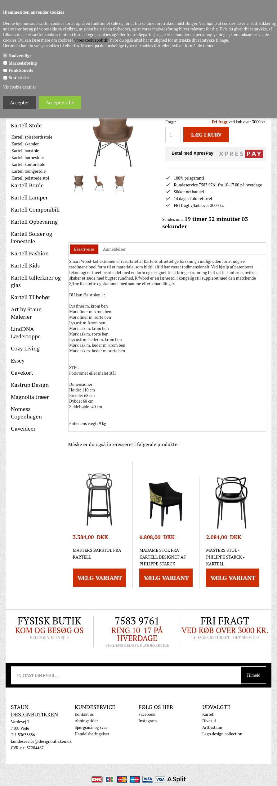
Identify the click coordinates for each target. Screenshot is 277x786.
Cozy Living (25, 348)
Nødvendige (20, 55)
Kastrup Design (30, 384)
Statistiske (19, 77)
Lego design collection (222, 734)
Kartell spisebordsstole (31, 137)
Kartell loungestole (28, 171)
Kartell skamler (25, 144)
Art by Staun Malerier (26, 312)
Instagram (147, 721)
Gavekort (22, 372)
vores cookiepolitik (91, 40)
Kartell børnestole (27, 157)
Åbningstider (86, 721)
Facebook (146, 714)
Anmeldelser (114, 249)
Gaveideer (23, 428)
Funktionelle (21, 70)
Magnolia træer (30, 396)
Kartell (208, 714)
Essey (18, 360)
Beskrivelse (84, 249)
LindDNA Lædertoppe (26, 332)
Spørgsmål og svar (91, 727)
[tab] (84, 249)
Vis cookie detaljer (19, 87)
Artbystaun (212, 727)
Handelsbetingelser (92, 734)
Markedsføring (23, 63)
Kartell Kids (25, 265)
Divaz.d (209, 721)
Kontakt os (84, 714)
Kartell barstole (25, 150)
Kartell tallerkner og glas (36, 281)
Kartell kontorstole (28, 164)
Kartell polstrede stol (30, 178)
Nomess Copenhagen (26, 412)
